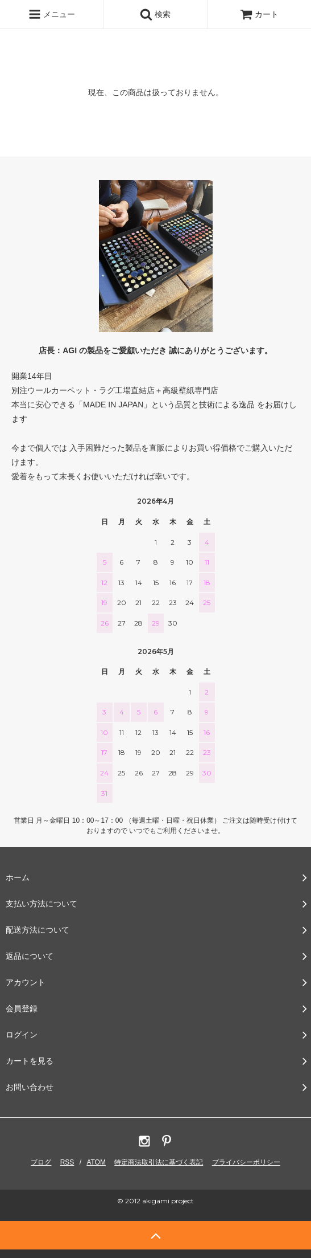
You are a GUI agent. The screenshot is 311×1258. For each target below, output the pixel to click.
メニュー (51, 14)
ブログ (41, 1162)
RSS (67, 1162)
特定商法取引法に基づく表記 (158, 1162)
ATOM (96, 1162)
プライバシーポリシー (246, 1162)
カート (259, 14)
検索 (155, 14)
